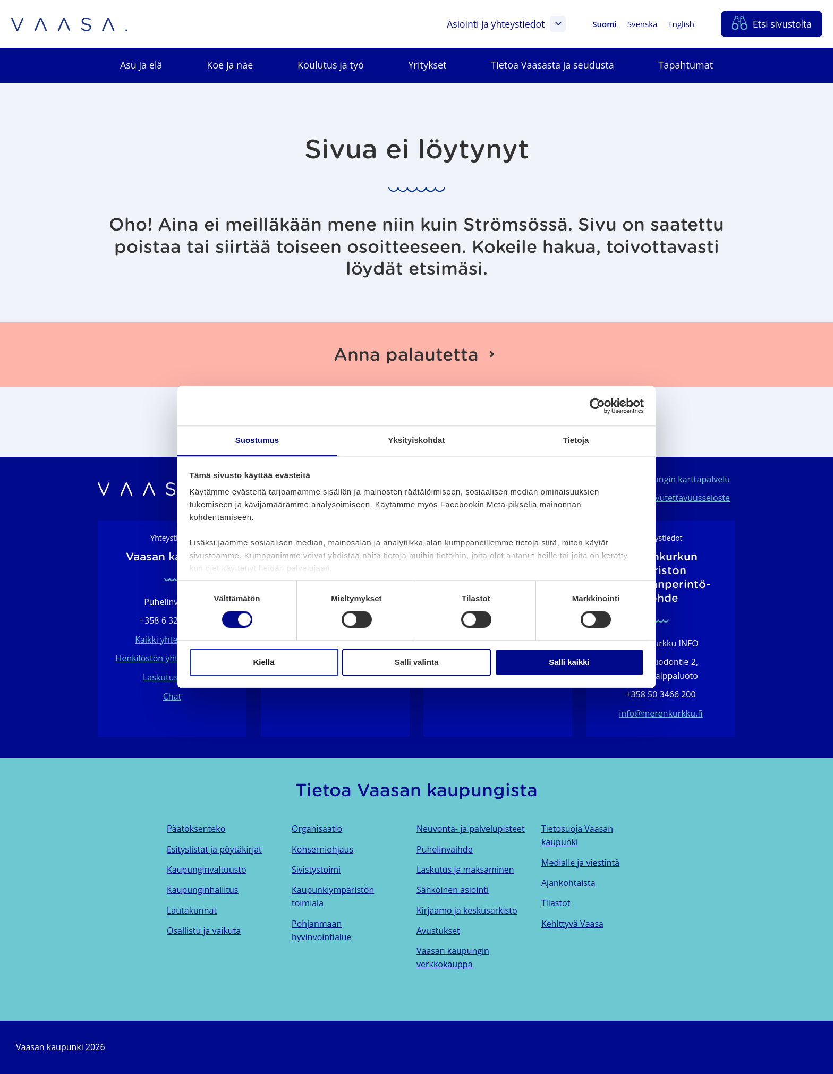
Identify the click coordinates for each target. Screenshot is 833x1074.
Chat (172, 696)
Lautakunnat (192, 910)
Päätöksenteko (196, 828)
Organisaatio (317, 828)
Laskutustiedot (172, 677)
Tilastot (555, 903)
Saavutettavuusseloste (685, 498)
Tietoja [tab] (576, 440)
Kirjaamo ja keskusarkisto (466, 910)
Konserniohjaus (322, 849)
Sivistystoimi (316, 869)
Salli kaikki (569, 662)
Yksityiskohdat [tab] (416, 440)
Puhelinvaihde (444, 849)
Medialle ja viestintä (580, 862)
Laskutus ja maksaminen (465, 869)
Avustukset (438, 930)
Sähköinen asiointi (452, 890)
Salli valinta (417, 662)
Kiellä (263, 662)
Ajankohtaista (568, 883)
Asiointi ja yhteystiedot (506, 24)
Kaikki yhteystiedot (172, 639)
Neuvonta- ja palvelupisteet (470, 828)
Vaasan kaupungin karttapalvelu (666, 479)
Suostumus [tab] (257, 440)
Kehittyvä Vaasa (572, 924)
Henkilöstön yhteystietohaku (172, 658)
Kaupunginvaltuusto (206, 869)
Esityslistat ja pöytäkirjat (214, 849)
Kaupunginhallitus (202, 890)
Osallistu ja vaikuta (204, 930)
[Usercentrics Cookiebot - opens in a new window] (597, 406)
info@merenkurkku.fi (660, 713)
